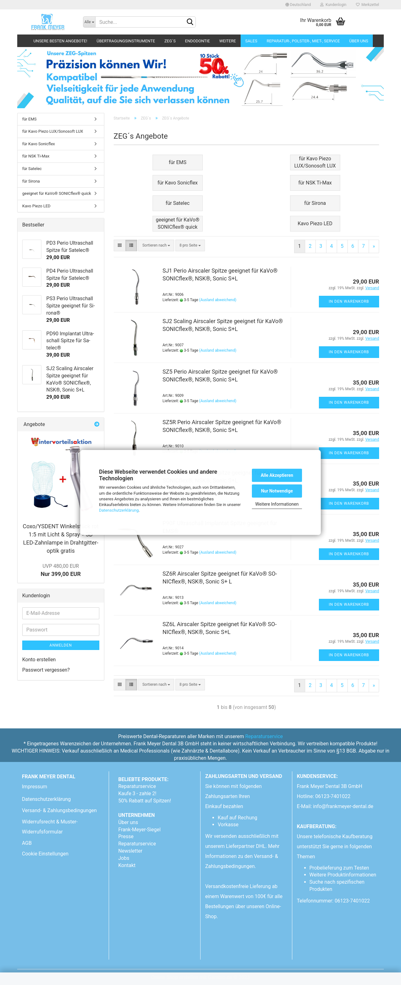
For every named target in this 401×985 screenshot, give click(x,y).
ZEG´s (170, 41)
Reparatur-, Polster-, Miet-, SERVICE (303, 41)
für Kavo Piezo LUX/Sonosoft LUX (52, 131)
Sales (251, 41)
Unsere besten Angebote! (60, 41)
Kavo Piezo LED (36, 206)
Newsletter (130, 851)
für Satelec (32, 168)
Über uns (358, 41)
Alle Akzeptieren (277, 475)
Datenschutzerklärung (119, 510)
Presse (126, 836)
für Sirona (31, 181)
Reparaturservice (264, 736)
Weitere (227, 41)
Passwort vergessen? (46, 670)
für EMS (29, 119)
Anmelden (60, 645)
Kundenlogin (333, 5)
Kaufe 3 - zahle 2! (137, 793)
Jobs (123, 858)
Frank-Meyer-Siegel (139, 830)
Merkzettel (367, 5)
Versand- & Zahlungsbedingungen (59, 810)
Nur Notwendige (277, 490)
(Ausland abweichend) (218, 300)
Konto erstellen (39, 660)
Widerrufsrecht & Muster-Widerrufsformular (50, 827)
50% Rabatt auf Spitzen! (144, 801)
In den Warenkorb (349, 301)
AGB (27, 843)
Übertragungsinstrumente (125, 41)
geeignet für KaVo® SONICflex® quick (56, 193)
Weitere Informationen (277, 504)
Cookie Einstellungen (45, 854)
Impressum (34, 787)
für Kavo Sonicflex (38, 143)
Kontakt (127, 865)
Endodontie (197, 41)
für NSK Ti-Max (35, 156)
